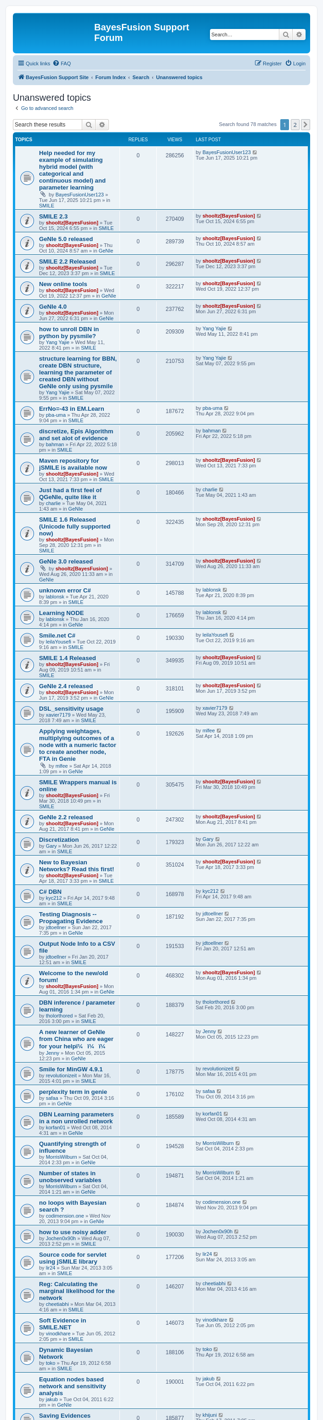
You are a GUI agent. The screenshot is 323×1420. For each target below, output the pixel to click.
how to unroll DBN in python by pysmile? (69, 332)
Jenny (52, 1053)
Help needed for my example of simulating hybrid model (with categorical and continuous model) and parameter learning (72, 170)
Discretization (59, 839)
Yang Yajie (57, 342)
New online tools (63, 284)
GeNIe (106, 250)
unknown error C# (65, 590)
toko (51, 1363)
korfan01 (56, 1127)
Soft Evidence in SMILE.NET (62, 1324)
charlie (53, 503)
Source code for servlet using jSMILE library (73, 1258)
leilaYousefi (58, 641)
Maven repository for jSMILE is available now (73, 464)
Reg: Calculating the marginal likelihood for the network (77, 1291)
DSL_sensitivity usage (71, 708)
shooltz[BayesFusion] (72, 222)
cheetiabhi (57, 1304)
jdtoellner (56, 927)
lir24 (51, 1268)
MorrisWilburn (61, 1157)
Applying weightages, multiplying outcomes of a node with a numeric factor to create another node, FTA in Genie (77, 745)
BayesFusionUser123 (80, 194)
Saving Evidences (65, 1415)
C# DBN (50, 891)
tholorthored (59, 1015)
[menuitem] (61, 63)
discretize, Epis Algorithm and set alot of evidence (76, 435)
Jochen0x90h (61, 1238)
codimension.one (65, 1216)
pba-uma (56, 415)
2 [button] (295, 125)
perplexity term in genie (73, 1091)
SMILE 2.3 (53, 216)
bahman (55, 444)
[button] (305, 124)
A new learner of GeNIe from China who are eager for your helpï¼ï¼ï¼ (76, 1039)
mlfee (62, 766)
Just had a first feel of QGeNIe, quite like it (70, 493)
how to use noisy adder (73, 1232)
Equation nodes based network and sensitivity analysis (72, 1386)
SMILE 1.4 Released (67, 658)
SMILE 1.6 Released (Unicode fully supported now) (74, 526)
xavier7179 (58, 715)
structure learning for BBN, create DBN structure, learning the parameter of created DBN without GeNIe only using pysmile (78, 372)
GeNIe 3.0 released (66, 561)
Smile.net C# (57, 635)
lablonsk (55, 596)
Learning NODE (61, 612)
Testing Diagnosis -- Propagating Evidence (71, 918)
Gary (51, 846)
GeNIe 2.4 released (66, 686)
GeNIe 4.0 (53, 306)
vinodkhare (58, 1333)
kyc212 (54, 898)
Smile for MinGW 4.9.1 (71, 1069)
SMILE (46, 205)
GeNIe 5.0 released (66, 239)
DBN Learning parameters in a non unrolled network (76, 1118)
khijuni (210, 1415)
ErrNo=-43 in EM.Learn (71, 408)
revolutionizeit (61, 1075)
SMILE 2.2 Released (67, 261)
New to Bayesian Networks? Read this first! (76, 866)
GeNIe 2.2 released (66, 817)
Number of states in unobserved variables (70, 1177)
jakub (52, 1399)
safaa (52, 1098)
